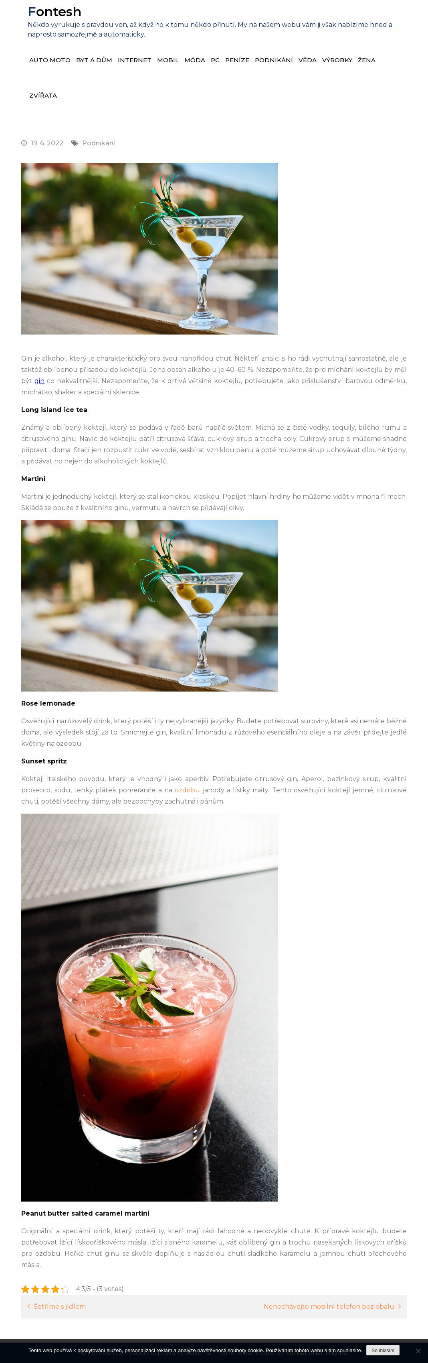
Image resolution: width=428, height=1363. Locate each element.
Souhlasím (382, 1350)
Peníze (237, 60)
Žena (367, 60)
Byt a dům (94, 60)
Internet (134, 60)
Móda (194, 60)
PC (215, 60)
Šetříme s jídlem (60, 1306)
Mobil (168, 60)
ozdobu (186, 790)
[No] (418, 1351)
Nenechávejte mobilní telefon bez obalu (329, 1306)
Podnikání (274, 60)
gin (39, 381)
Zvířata (43, 95)
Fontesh (54, 11)
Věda (308, 60)
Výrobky (337, 60)
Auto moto (50, 60)
